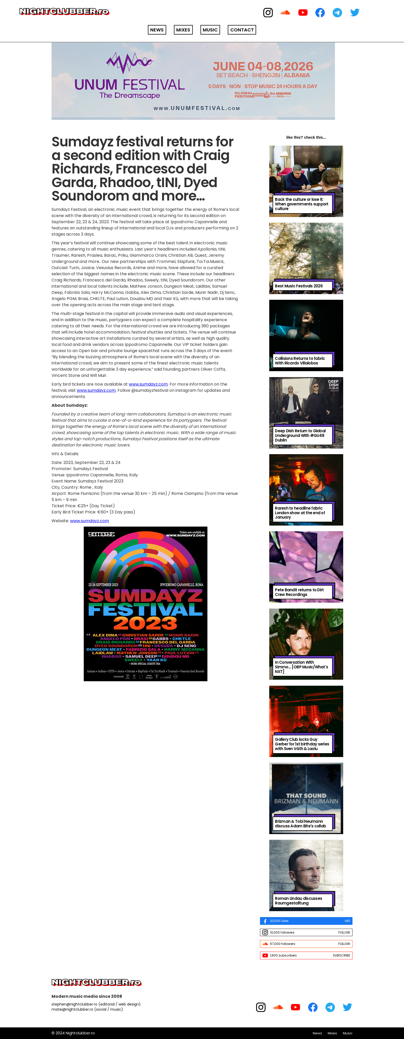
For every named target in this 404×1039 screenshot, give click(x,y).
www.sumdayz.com (148, 384)
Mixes (332, 1033)
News (317, 1033)
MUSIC (210, 30)
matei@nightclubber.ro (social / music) (87, 1009)
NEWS (157, 30)
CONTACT (242, 30)
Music (347, 1033)
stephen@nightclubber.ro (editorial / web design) (96, 1004)
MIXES (183, 30)
